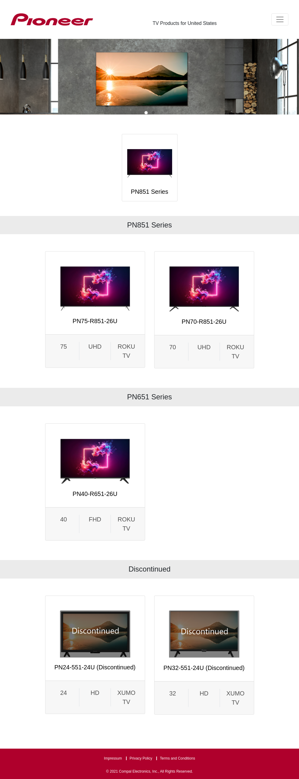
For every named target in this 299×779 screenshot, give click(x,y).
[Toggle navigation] (279, 19)
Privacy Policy (141, 758)
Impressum (113, 758)
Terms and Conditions (177, 758)
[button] (146, 112)
